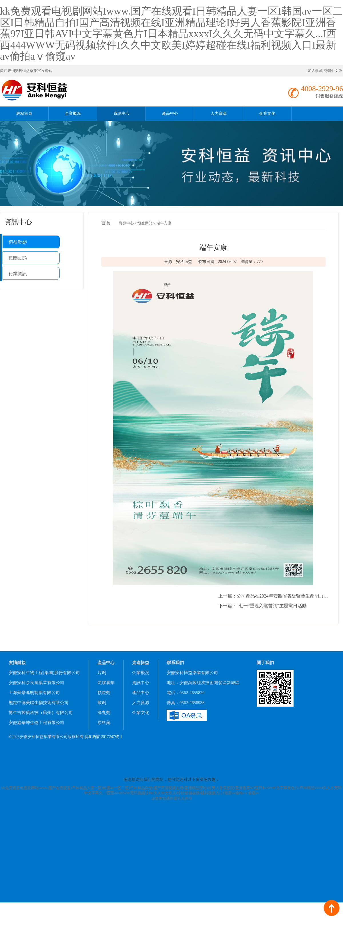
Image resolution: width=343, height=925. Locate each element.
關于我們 (265, 662)
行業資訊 (18, 273)
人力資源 (219, 113)
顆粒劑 (103, 692)
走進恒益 (140, 662)
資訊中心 (121, 113)
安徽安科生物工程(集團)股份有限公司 (44, 672)
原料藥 (103, 722)
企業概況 (73, 113)
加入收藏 (315, 71)
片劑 (101, 672)
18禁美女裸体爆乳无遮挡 (171, 798)
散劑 (101, 702)
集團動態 (18, 258)
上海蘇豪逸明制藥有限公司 (34, 692)
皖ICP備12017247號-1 (103, 737)
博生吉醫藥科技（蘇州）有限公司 (41, 712)
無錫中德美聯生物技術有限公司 (39, 702)
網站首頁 (24, 113)
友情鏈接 (17, 662)
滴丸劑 (103, 712)
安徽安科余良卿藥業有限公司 (36, 682)
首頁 (105, 222)
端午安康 (163, 223)
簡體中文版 (333, 71)
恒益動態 (18, 242)
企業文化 (267, 113)
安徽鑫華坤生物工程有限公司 (36, 722)
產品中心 (170, 113)
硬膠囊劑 (106, 682)
